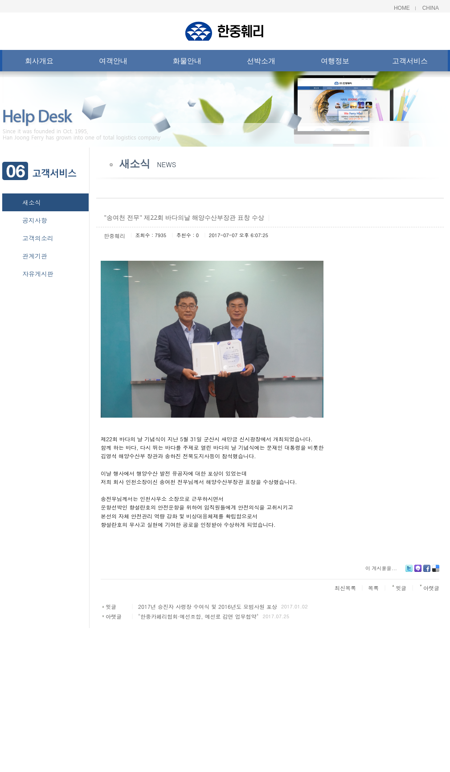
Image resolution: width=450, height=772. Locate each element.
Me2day (417, 571)
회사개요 (39, 63)
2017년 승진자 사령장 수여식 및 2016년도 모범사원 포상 (207, 606)
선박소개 (261, 63)
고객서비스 (410, 63)
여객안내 (113, 63)
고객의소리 (37, 238)
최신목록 (345, 587)
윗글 (111, 606)
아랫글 (114, 616)
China (430, 8)
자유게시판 (37, 273)
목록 (373, 587)
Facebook (426, 571)
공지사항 (34, 220)
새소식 (31, 202)
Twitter (409, 571)
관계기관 (34, 255)
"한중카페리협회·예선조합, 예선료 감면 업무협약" (198, 616)
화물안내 (187, 63)
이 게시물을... (381, 568)
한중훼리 (114, 235)
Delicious (435, 571)
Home (402, 8)
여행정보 (335, 63)
